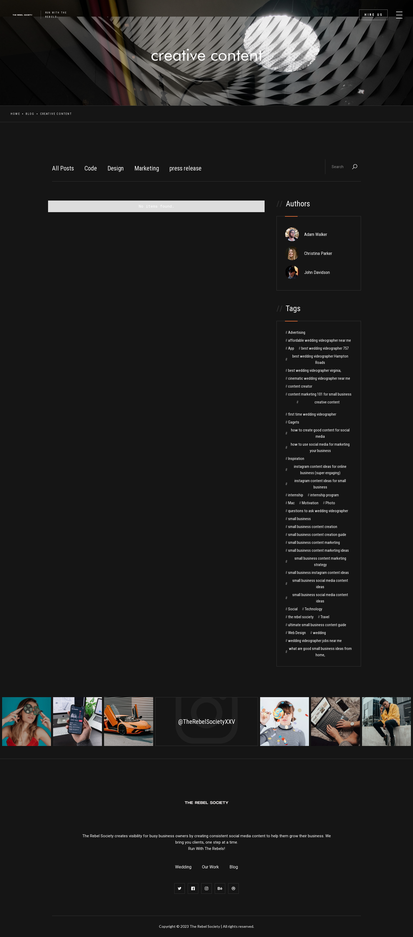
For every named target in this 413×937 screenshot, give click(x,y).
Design (115, 168)
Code (91, 168)
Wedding (183, 866)
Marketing (146, 168)
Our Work (210, 866)
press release (185, 168)
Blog (30, 113)
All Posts (63, 168)
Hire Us (373, 15)
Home (15, 113)
